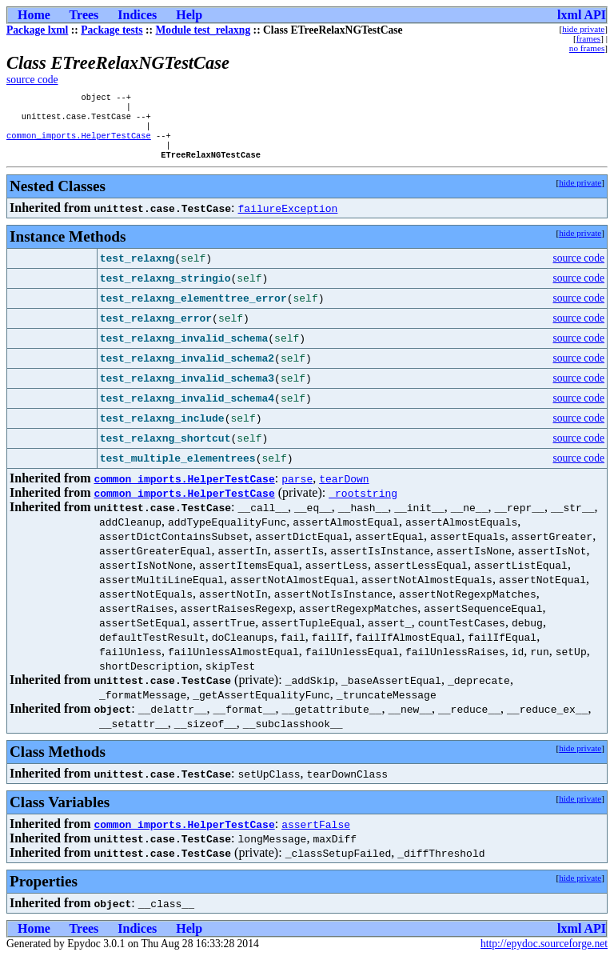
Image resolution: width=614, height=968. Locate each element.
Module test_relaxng (203, 30)
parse (297, 489)
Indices (137, 15)
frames (588, 38)
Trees (84, 15)
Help (189, 15)
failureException (288, 219)
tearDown (344, 489)
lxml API (581, 15)
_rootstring (363, 504)
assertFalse (315, 835)
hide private (583, 29)
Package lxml (37, 30)
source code (32, 80)
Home (34, 15)
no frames (586, 48)
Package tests (111, 30)
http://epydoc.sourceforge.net (544, 955)
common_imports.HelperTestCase (78, 143)
